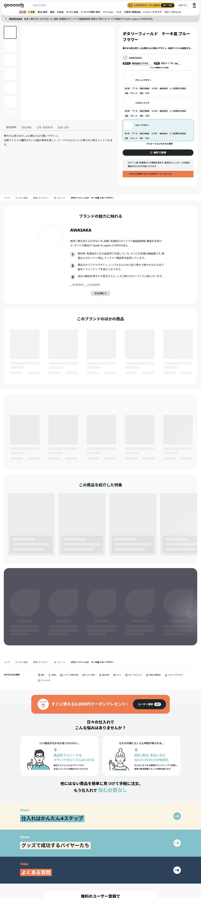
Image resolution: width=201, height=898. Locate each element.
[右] (189, 353)
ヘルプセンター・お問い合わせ (138, 881)
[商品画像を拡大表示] (67, 73)
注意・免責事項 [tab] (44, 127)
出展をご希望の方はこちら (137, 876)
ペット (119, 11)
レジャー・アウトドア (152, 11)
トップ (7, 197)
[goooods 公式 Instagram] (6, 880)
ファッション (108, 11)
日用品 (60, 11)
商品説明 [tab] (11, 127)
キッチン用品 (72, 11)
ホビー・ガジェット (172, 11)
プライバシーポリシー (174, 870)
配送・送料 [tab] (63, 127)
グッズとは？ (131, 870)
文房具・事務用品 (132, 11)
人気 (22, 12)
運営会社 (168, 876)
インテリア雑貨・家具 (90, 11)
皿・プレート (59, 197)
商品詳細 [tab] (26, 127)
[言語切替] (194, 5)
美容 (52, 11)
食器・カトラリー (41, 197)
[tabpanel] (59, 140)
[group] (149, 622)
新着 (31, 12)
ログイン (183, 5)
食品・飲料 (43, 11)
